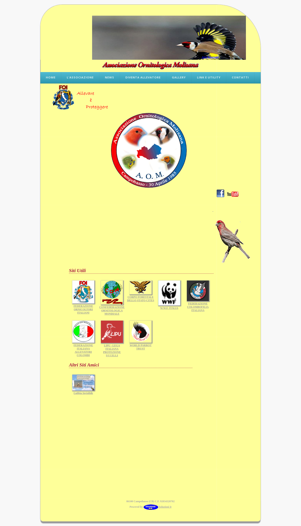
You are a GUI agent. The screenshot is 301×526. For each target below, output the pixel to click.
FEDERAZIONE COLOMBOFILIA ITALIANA (198, 306)
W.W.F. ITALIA (169, 307)
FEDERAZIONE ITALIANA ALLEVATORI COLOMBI (83, 349)
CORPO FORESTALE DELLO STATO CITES (140, 297)
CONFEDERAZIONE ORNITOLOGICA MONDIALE (112, 309)
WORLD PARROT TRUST (141, 345)
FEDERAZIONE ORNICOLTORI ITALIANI (83, 308)
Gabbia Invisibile (83, 392)
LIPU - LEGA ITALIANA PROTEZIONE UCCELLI (112, 349)
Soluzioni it (157, 506)
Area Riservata (210, 57)
